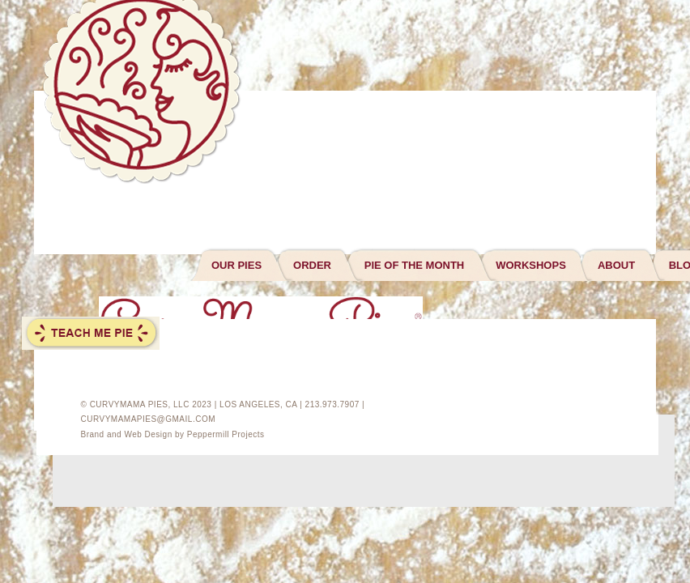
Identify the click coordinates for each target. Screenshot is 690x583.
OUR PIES (236, 265)
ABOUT (616, 265)
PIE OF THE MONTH (414, 265)
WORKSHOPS (531, 265)
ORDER (312, 265)
